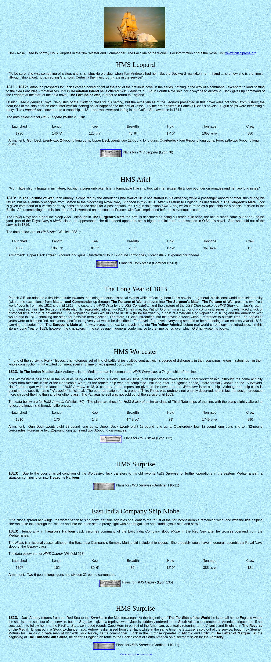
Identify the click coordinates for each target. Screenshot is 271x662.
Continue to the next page (135, 654)
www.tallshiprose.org (241, 53)
